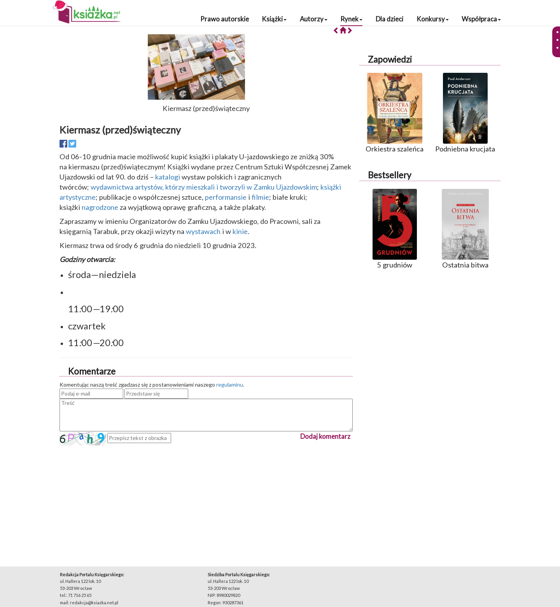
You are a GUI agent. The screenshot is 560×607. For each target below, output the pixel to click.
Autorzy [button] (313, 19)
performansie (226, 197)
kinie (240, 231)
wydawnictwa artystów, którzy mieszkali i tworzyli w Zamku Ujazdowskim (204, 187)
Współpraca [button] (481, 19)
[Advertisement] (206, 499)
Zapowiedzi (390, 59)
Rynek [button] (351, 19)
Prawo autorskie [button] (224, 19)
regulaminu (229, 384)
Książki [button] (274, 19)
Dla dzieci (389, 19)
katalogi (167, 176)
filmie (260, 197)
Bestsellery (389, 175)
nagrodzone (100, 207)
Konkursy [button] (432, 19)
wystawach (203, 231)
